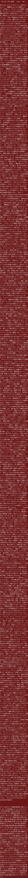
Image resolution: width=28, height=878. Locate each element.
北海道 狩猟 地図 (9, 825)
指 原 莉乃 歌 (13, 838)
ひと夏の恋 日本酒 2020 (9, 819)
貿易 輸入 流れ (19, 807)
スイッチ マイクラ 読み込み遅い (15, 854)
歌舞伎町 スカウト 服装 (18, 869)
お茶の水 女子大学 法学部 (8, 862)
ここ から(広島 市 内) (9, 848)
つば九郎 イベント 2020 (7, 840)
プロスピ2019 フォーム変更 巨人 (16, 873)
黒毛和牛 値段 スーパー (9, 842)
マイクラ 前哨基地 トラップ (19, 860)
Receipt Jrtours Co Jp (15, 864)
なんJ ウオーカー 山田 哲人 (10, 829)
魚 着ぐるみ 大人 (17, 821)
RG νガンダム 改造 (7, 1)
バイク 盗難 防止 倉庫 (13, 813)
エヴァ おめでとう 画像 (7, 807)
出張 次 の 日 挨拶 (22, 819)
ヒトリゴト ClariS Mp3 (13, 823)
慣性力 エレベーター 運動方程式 (10, 817)
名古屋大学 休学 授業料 (18, 831)
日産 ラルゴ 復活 (22, 842)
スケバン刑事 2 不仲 (20, 856)
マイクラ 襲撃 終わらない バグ (17, 815)
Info (23, 1)
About (18, 1)
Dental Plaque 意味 (22, 838)
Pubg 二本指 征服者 (5, 821)
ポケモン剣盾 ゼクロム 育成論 (9, 844)
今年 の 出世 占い (16, 811)
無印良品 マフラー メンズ (8, 852)
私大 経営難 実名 (20, 825)
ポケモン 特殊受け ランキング (17, 850)
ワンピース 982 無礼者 (13, 836)
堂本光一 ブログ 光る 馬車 (17, 866)
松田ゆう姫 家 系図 (6, 875)
